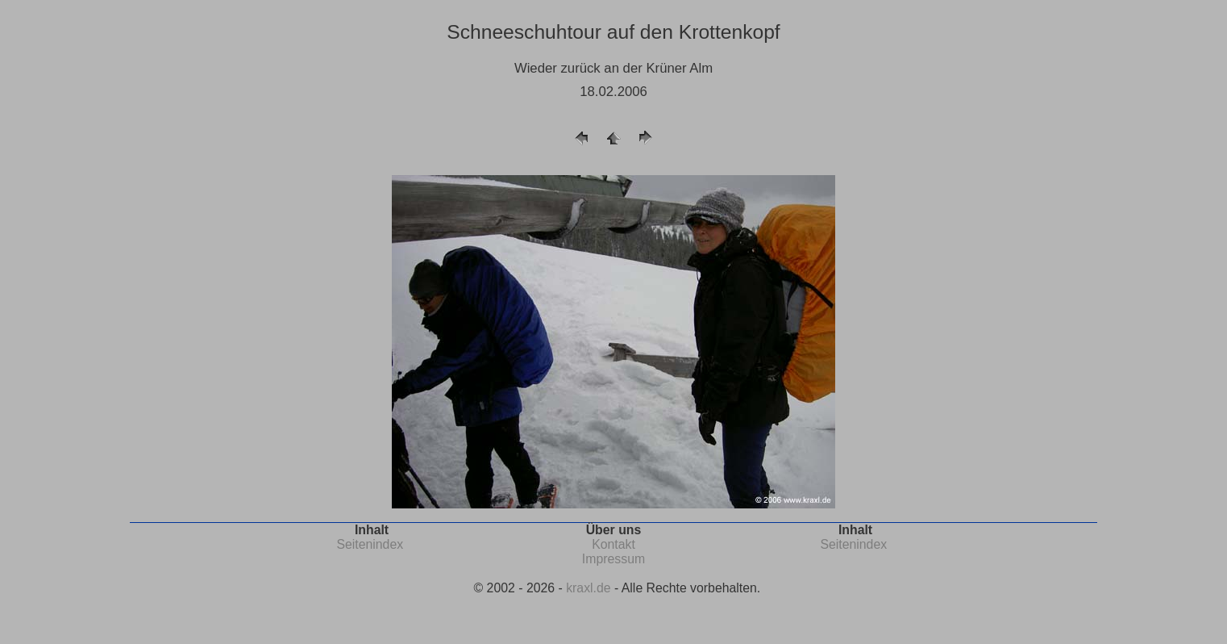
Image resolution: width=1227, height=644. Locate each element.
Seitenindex (369, 544)
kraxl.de (588, 588)
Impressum (613, 559)
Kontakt (613, 544)
